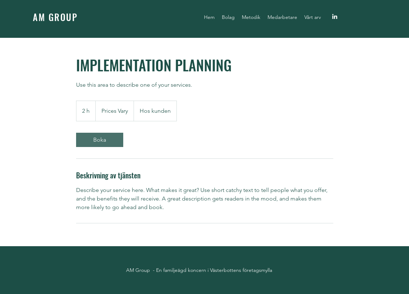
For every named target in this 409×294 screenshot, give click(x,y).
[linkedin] (334, 16)
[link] (99, 140)
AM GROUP (55, 17)
